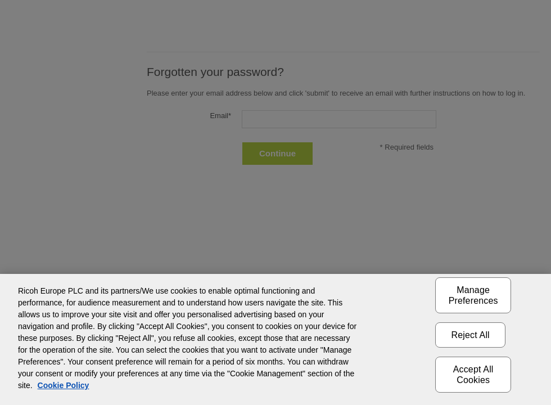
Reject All (470, 335)
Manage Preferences (473, 295)
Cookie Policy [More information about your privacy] (63, 385)
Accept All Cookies (473, 374)
